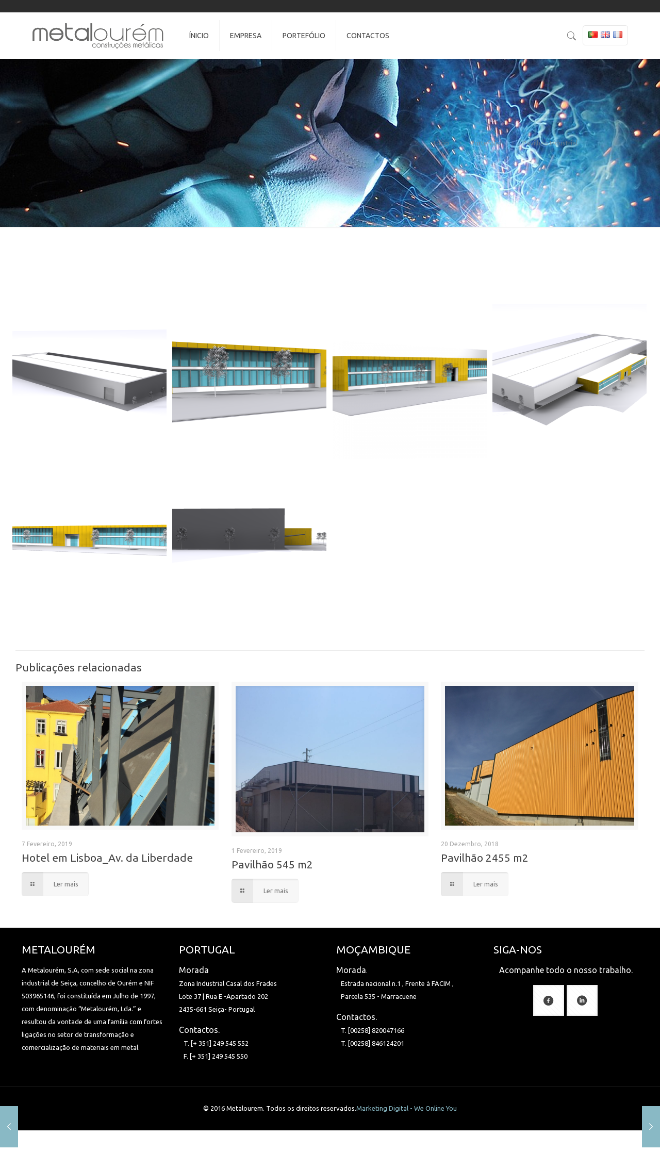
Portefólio (485, 142)
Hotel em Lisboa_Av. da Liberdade (107, 857)
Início (441, 142)
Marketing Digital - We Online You (406, 1108)
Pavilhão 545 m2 (272, 864)
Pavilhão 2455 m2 (485, 857)
